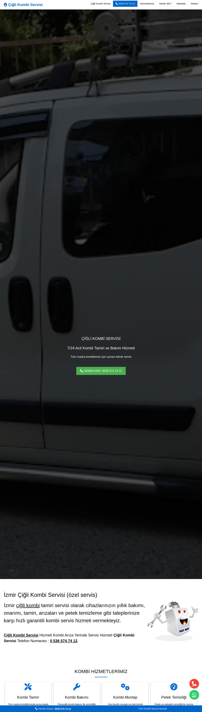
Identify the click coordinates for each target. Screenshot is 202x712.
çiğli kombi (28, 605)
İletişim (194, 3)
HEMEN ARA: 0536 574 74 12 (101, 370)
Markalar (181, 3)
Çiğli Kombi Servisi (23, 5)
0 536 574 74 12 (63, 641)
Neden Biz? (165, 3)
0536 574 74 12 (125, 3)
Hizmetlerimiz (147, 3)
